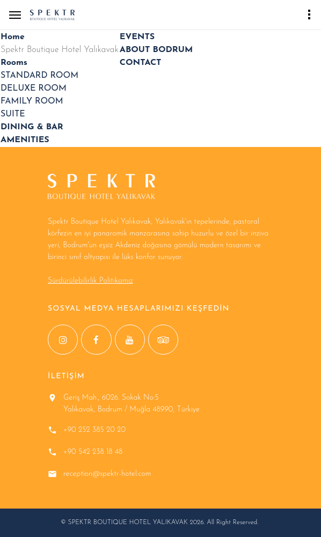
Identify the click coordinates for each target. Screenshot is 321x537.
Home (13, 37)
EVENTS (137, 37)
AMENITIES (25, 140)
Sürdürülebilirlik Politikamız (90, 281)
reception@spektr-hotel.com (107, 474)
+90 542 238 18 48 (92, 452)
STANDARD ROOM (39, 75)
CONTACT (141, 62)
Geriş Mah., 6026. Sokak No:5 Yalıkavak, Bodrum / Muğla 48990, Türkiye (131, 404)
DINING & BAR (32, 127)
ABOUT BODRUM (156, 50)
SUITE (13, 114)
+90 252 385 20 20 (94, 430)
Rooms (14, 62)
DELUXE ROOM (34, 88)
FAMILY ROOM (32, 101)
